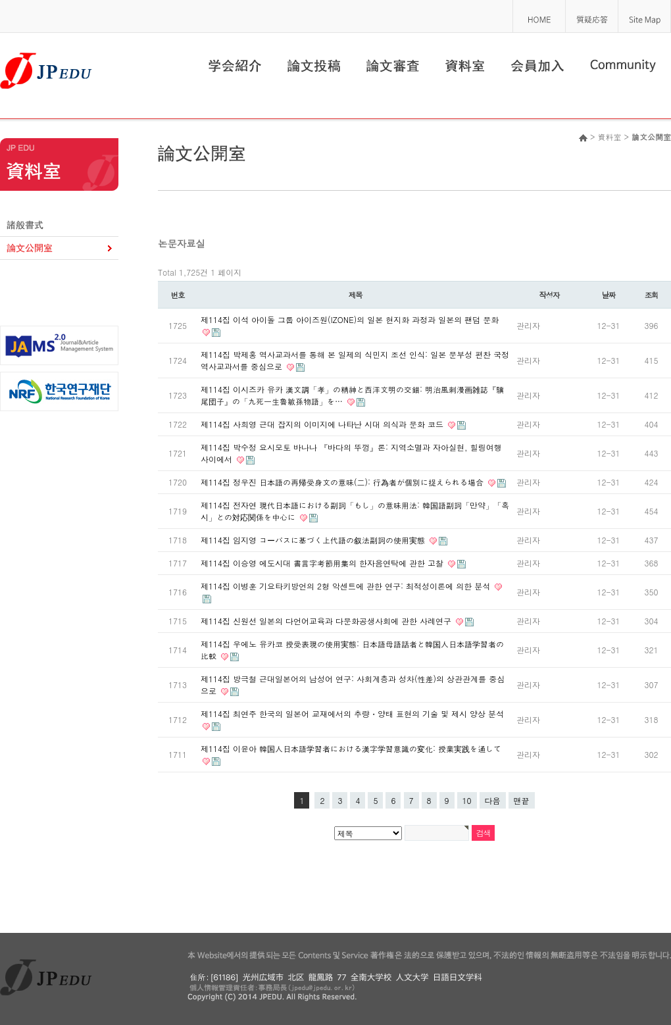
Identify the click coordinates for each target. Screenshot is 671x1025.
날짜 (609, 294)
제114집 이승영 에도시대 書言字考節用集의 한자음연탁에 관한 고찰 (323, 562)
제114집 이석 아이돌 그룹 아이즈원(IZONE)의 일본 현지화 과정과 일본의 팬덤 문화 (350, 319)
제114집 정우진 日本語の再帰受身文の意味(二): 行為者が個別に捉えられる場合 (343, 482)
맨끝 (522, 800)
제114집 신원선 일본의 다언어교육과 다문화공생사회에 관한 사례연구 (327, 620)
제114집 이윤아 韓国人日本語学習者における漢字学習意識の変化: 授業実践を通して (351, 748)
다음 (493, 800)
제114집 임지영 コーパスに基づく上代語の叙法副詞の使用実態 (314, 539)
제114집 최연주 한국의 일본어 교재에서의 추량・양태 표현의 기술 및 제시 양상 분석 (352, 713)
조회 (652, 294)
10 (467, 800)
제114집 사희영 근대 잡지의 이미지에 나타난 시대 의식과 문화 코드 (323, 424)
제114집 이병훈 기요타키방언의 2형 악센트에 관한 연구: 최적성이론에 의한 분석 (347, 585)
